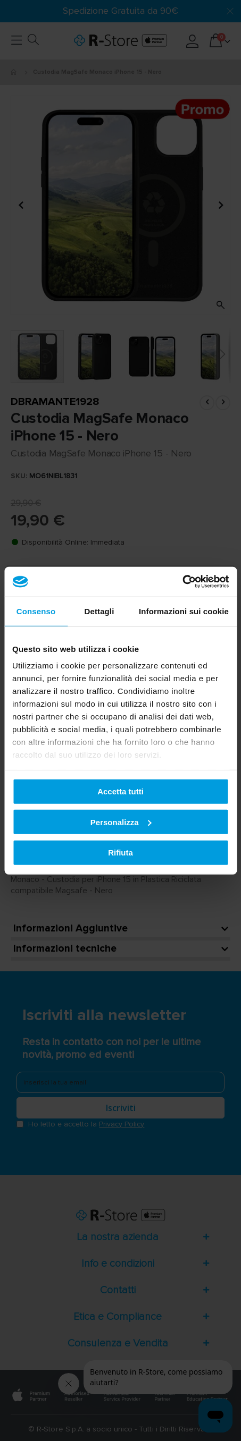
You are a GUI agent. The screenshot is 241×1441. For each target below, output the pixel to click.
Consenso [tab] (35, 610)
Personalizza (121, 821)
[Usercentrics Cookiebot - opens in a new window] (182, 582)
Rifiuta (120, 852)
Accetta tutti (120, 791)
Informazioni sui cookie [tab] (184, 610)
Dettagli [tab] (99, 610)
